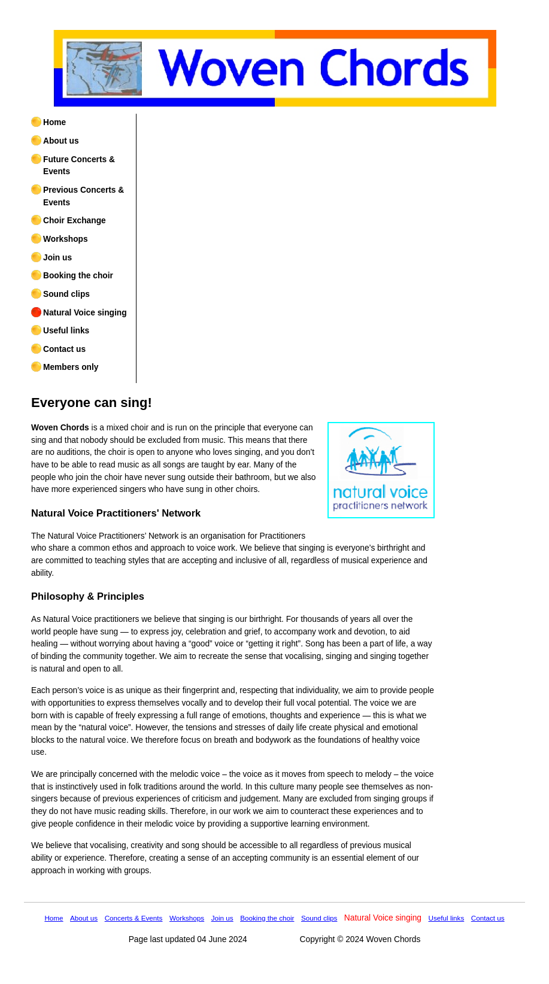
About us (61, 140)
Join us (57, 257)
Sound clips (66, 294)
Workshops (65, 239)
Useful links (66, 330)
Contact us (64, 349)
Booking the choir (78, 275)
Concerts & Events (134, 918)
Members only (70, 367)
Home (54, 122)
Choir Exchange (74, 220)
